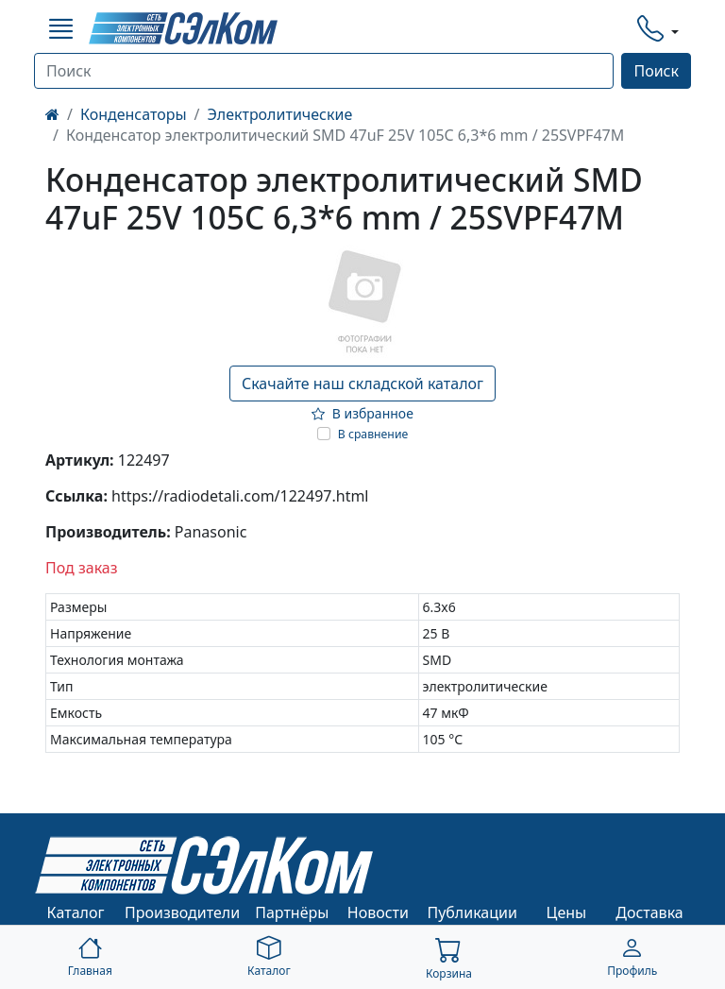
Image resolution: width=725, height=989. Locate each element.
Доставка (649, 912)
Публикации (472, 912)
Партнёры (292, 912)
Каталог (76, 912)
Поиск (656, 70)
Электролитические (280, 114)
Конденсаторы (133, 114)
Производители (182, 912)
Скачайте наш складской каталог (362, 383)
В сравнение (373, 434)
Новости (378, 912)
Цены (567, 912)
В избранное (362, 413)
